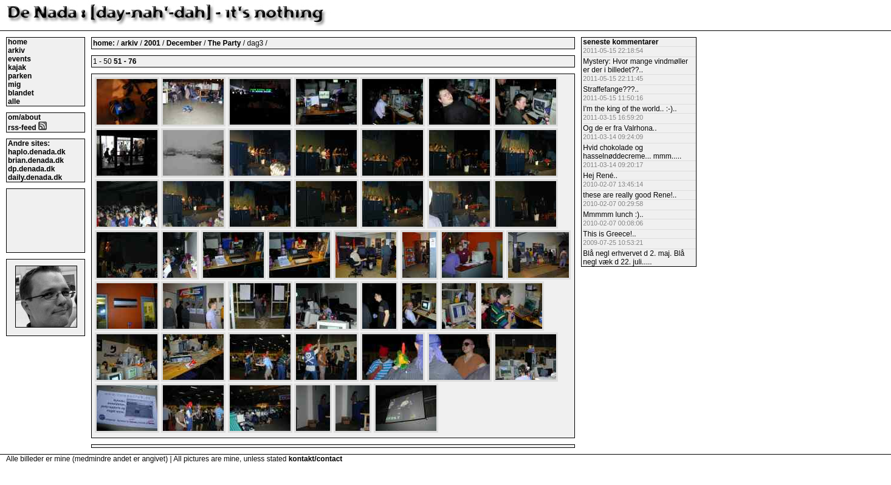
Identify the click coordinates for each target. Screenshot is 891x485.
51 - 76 (125, 61)
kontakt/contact (316, 459)
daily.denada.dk (35, 177)
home (17, 42)
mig (14, 84)
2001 (152, 43)
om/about (24, 117)
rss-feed (27, 127)
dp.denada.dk (31, 169)
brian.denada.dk (36, 160)
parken (20, 76)
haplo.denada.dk (37, 152)
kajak (17, 67)
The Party (225, 43)
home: (105, 43)
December (185, 43)
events (19, 59)
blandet (21, 93)
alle (14, 101)
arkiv (16, 50)
